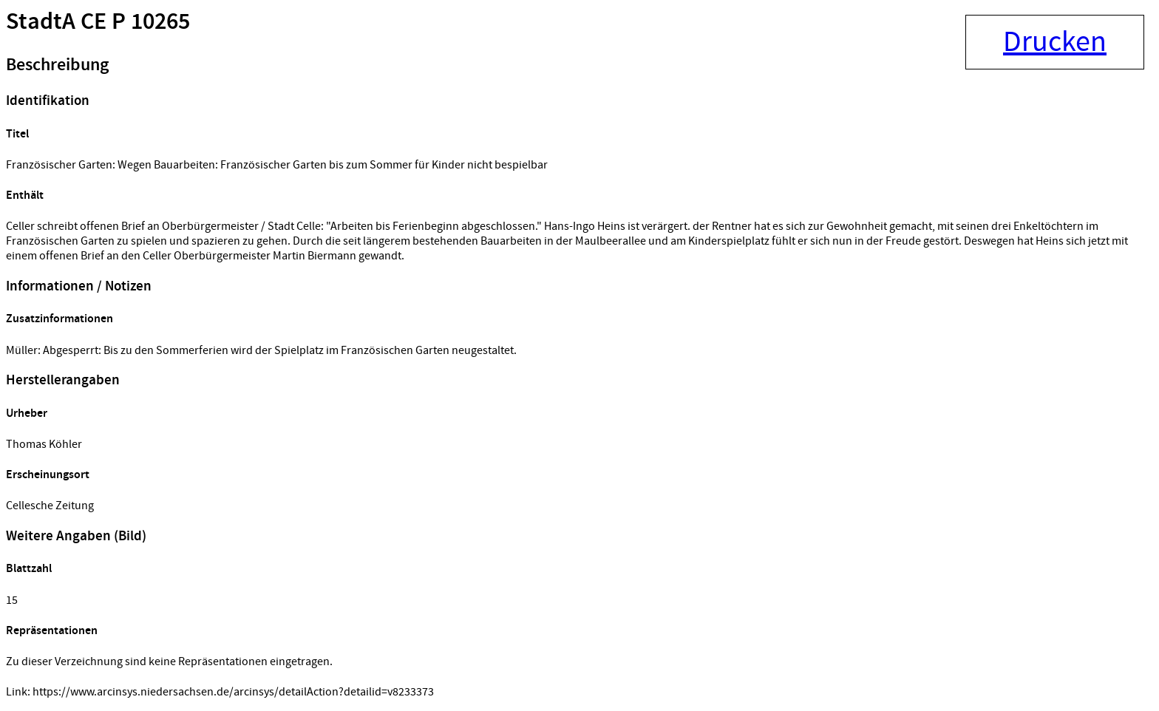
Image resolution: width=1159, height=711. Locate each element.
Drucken (1055, 42)
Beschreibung (57, 65)
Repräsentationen (52, 631)
